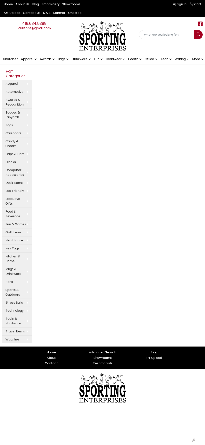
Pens (9, 282)
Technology (14, 310)
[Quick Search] (166, 34)
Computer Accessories (14, 172)
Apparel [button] (27, 59)
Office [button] (149, 59)
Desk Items (14, 183)
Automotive (14, 91)
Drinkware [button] (79, 59)
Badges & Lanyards (12, 114)
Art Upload (12, 13)
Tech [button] (164, 59)
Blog (35, 4)
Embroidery (51, 4)
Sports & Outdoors (12, 292)
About (51, 358)
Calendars (13, 133)
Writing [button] (180, 59)
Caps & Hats (14, 154)
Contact (51, 363)
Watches (12, 339)
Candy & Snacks (12, 143)
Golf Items (13, 232)
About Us (22, 4)
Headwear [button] (114, 59)
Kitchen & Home (12, 258)
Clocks (10, 162)
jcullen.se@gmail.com (34, 28)
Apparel (11, 83)
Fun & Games (15, 224)
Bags (9, 125)
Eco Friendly (14, 191)
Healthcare (14, 240)
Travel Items (15, 331)
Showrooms (71, 4)
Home (8, 4)
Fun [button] (96, 59)
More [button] (196, 59)
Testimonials (102, 363)
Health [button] (133, 59)
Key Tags (12, 248)
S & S (47, 13)
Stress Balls (14, 302)
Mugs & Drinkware (13, 271)
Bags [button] (61, 59)
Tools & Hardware (13, 321)
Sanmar (59, 13)
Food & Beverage (12, 213)
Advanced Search (102, 352)
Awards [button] (45, 59)
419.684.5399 (34, 23)
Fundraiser (10, 59)
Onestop (75, 13)
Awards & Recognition (14, 102)
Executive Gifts (12, 201)
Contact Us (31, 13)
